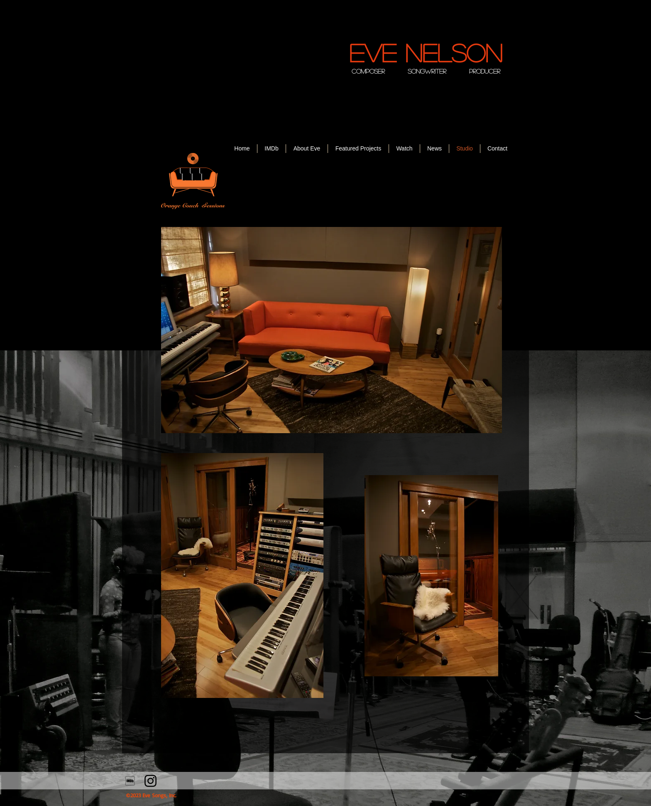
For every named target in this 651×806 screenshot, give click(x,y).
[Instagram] (150, 781)
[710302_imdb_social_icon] (130, 781)
